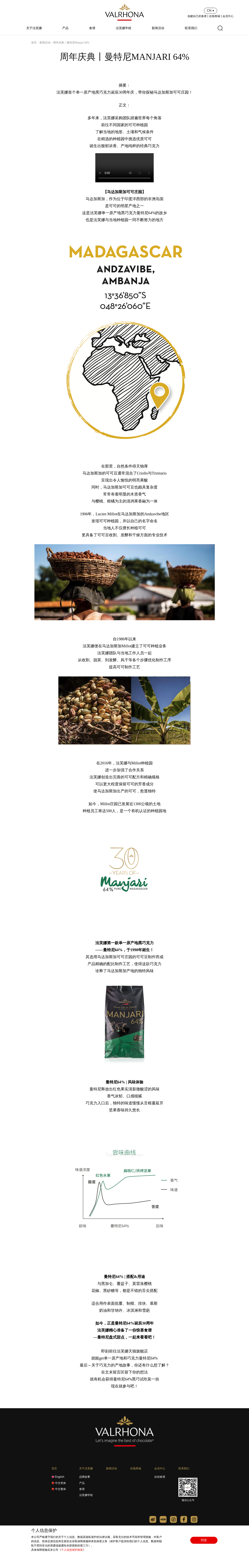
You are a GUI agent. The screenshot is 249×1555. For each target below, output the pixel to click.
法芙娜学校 (123, 28)
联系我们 (191, 28)
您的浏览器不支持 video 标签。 (124, 167)
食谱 (92, 28)
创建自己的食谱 (197, 16)
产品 (65, 28)
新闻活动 (158, 28)
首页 (34, 42)
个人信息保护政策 (72, 1549)
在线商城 (214, 16)
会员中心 (228, 16)
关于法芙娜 (34, 28)
